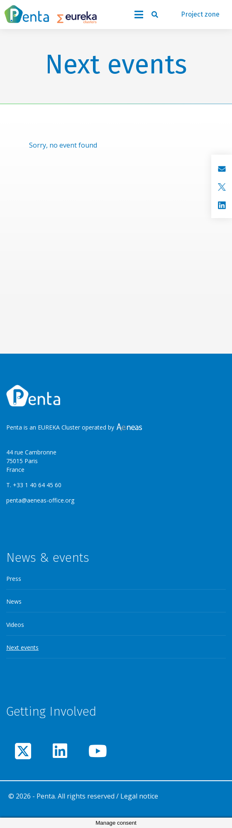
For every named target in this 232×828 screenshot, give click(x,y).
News (14, 601)
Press (13, 579)
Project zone (200, 14)
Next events (22, 647)
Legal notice (139, 796)
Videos (15, 625)
